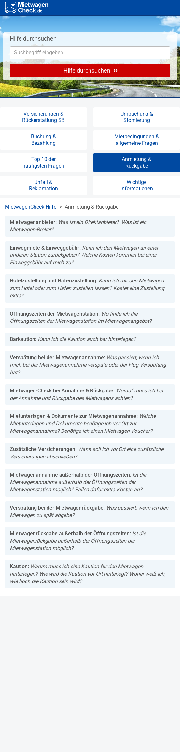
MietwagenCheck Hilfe (30, 207)
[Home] (26, 7)
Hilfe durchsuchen (90, 70)
